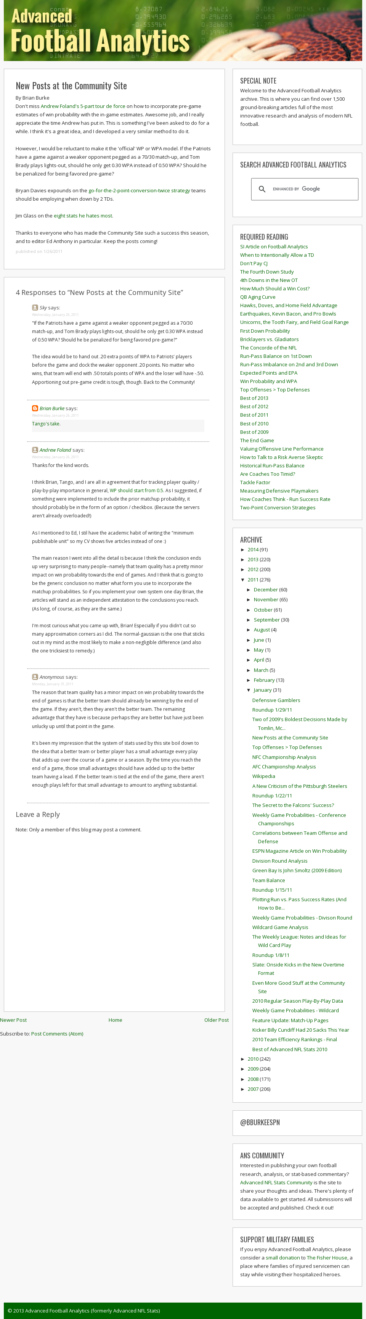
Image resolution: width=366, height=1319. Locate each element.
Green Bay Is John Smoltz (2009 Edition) (297, 870)
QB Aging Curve (258, 296)
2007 (254, 1088)
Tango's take (45, 423)
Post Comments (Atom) (57, 1033)
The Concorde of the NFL (268, 347)
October (264, 609)
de (109, 106)
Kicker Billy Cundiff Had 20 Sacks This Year (300, 1029)
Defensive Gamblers (276, 700)
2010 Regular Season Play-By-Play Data (297, 1000)
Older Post (216, 1019)
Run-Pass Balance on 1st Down (276, 356)
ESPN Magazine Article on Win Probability (299, 850)
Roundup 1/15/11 (272, 889)
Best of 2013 (254, 398)
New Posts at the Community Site (71, 85)
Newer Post (13, 1019)
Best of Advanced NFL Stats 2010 (289, 1049)
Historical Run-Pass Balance (272, 465)
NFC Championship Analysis (284, 757)
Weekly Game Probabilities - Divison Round (302, 917)
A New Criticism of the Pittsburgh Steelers (299, 786)
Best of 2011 (254, 414)
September (267, 619)
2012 (254, 569)
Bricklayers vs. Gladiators (269, 339)
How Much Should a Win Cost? (275, 288)
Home (115, 1019)
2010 (254, 1058)
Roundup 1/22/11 (272, 795)
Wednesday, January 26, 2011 (55, 314)
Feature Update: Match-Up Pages (290, 1020)
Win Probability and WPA (268, 381)
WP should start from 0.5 (136, 490)
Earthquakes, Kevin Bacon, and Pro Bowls (288, 313)
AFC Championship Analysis (284, 766)
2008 (254, 1079)
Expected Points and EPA (268, 372)
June (259, 639)
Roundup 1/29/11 (272, 709)
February (265, 679)
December (266, 589)
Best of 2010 (254, 423)
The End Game (257, 440)
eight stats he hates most (83, 215)
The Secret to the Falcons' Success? (293, 805)
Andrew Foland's (60, 106)
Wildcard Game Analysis (280, 927)
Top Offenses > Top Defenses (275, 389)
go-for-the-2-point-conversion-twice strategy (139, 190)
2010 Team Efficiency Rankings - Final (294, 1039)
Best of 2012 (254, 406)
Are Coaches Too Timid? (267, 473)
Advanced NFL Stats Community (276, 1182)
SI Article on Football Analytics (274, 246)
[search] (303, 189)
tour (100, 106)
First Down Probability (265, 330)
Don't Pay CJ (254, 263)
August (262, 629)
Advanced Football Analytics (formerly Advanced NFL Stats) (92, 1310)
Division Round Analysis (280, 860)
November (266, 599)
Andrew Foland (55, 449)
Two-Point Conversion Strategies (278, 507)
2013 (254, 559)
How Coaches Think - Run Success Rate (285, 499)
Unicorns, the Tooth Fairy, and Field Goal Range (294, 322)
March (262, 670)
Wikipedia (263, 776)
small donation (283, 1257)
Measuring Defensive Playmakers (279, 490)
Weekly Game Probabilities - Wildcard (295, 1010)
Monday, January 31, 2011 (53, 683)
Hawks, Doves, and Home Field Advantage (288, 305)
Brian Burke (52, 408)
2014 (254, 549)
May (259, 649)
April (259, 659)
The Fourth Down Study (267, 271)
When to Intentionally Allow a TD (277, 254)
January (263, 689)
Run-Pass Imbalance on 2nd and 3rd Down (289, 364)
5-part (87, 106)
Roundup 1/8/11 (270, 955)
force (119, 106)
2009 (254, 1068)
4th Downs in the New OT (269, 280)
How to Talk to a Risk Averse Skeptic (281, 457)
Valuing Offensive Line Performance (282, 448)
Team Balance (268, 880)
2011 (254, 579)
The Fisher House (327, 1257)
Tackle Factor (255, 482)
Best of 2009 (254, 431)
